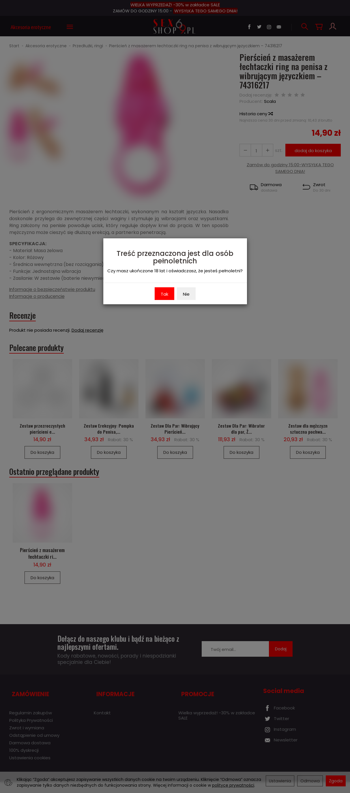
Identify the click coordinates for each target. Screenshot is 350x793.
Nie (186, 294)
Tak (164, 294)
